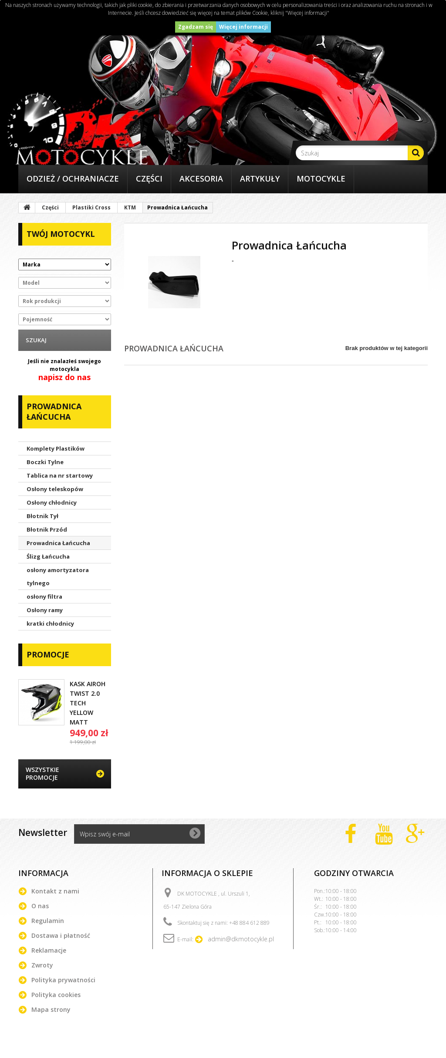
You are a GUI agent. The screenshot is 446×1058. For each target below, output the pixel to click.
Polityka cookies (56, 995)
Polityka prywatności (63, 980)
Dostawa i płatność (60, 935)
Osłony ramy (45, 610)
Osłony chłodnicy (52, 502)
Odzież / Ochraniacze (73, 178)
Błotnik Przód (47, 529)
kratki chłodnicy (50, 623)
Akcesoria (201, 178)
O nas (40, 906)
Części (149, 178)
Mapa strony (51, 1009)
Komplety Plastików (55, 448)
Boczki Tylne (45, 462)
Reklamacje (48, 950)
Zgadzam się (195, 26)
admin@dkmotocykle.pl (241, 939)
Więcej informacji (243, 26)
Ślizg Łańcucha (48, 556)
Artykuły (260, 178)
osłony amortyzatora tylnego (58, 576)
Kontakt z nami (55, 891)
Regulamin (47, 920)
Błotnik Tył (42, 516)
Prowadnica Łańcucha (58, 543)
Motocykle (321, 178)
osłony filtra (44, 596)
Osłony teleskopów (55, 489)
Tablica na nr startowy (60, 475)
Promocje (48, 654)
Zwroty (42, 965)
